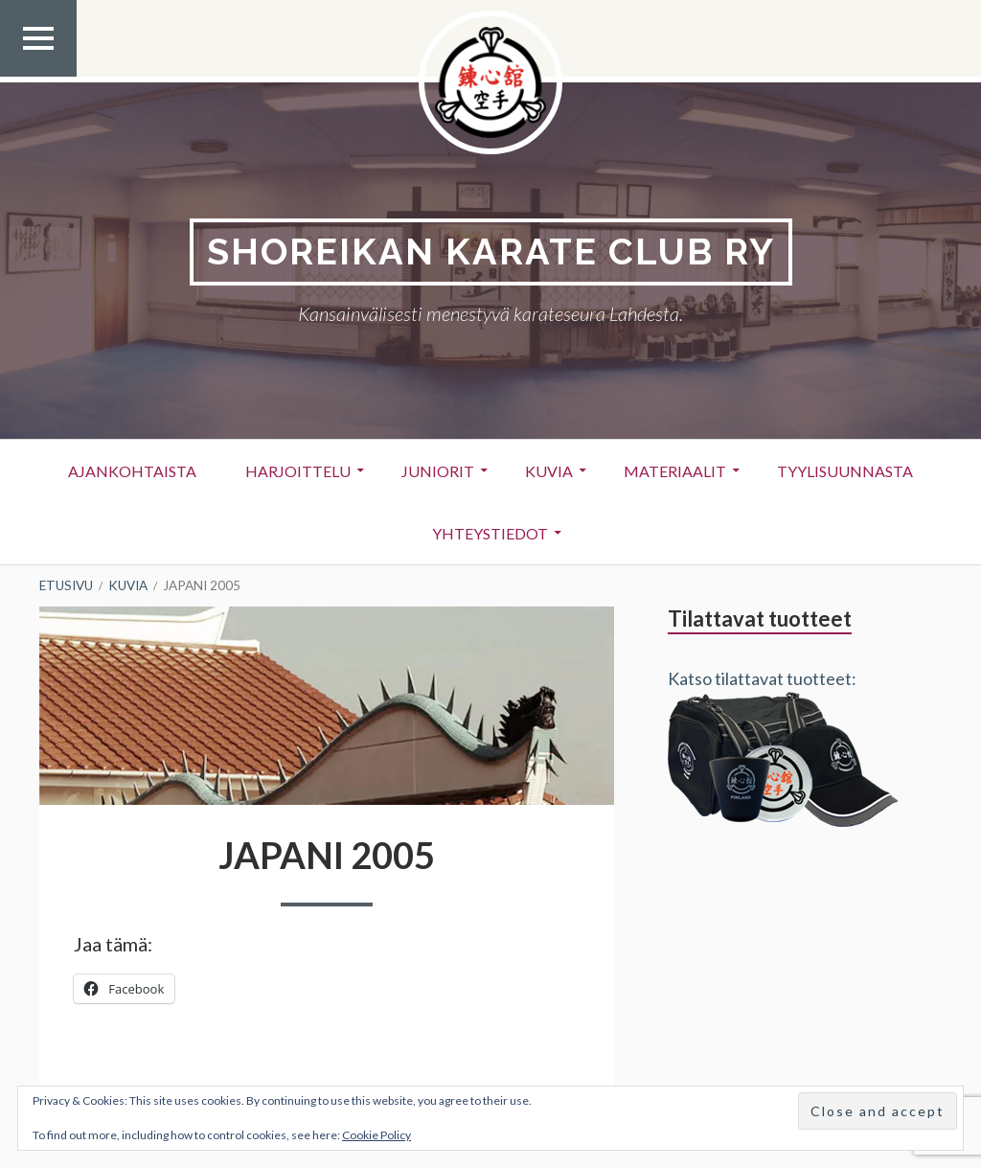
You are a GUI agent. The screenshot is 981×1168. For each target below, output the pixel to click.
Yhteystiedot (490, 533)
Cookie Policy (376, 1135)
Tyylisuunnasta (845, 471)
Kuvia (549, 471)
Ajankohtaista (132, 471)
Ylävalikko (38, 76)
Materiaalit (675, 471)
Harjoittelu (298, 471)
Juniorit (437, 471)
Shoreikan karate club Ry (491, 251)
